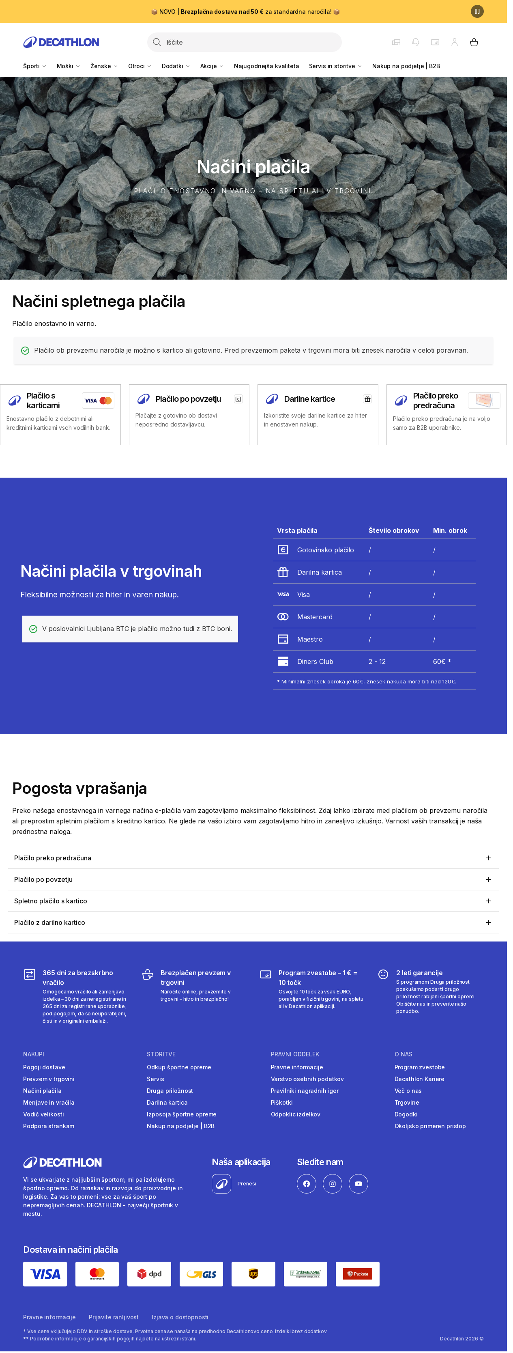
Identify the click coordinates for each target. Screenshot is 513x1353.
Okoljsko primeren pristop (430, 1125)
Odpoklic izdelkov (296, 1114)
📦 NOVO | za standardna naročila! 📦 (245, 11)
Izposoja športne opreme (182, 1114)
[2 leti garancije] (430, 996)
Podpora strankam (48, 1125)
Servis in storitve (336, 65)
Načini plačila (42, 1090)
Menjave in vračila (48, 1102)
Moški (69, 65)
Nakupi (33, 1054)
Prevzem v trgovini (48, 1078)
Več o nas (408, 1090)
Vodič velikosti (43, 1114)
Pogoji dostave (44, 1067)
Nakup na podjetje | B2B (406, 65)
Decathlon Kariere (420, 1078)
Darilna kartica (167, 1102)
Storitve (161, 1054)
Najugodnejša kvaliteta (266, 65)
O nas (403, 1054)
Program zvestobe (420, 1067)
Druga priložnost (170, 1090)
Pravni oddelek (295, 1054)
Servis (155, 1078)
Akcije (212, 65)
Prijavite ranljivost (114, 1317)
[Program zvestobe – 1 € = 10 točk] (312, 996)
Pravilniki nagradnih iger (305, 1090)
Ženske (104, 65)
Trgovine (407, 1102)
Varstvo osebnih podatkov (307, 1078)
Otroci (140, 65)
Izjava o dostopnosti (180, 1317)
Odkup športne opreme (179, 1067)
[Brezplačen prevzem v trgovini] (194, 996)
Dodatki (176, 65)
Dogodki (406, 1114)
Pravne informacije (297, 1067)
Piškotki (282, 1102)
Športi (35, 65)
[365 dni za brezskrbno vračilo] (76, 996)
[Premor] (477, 11)
